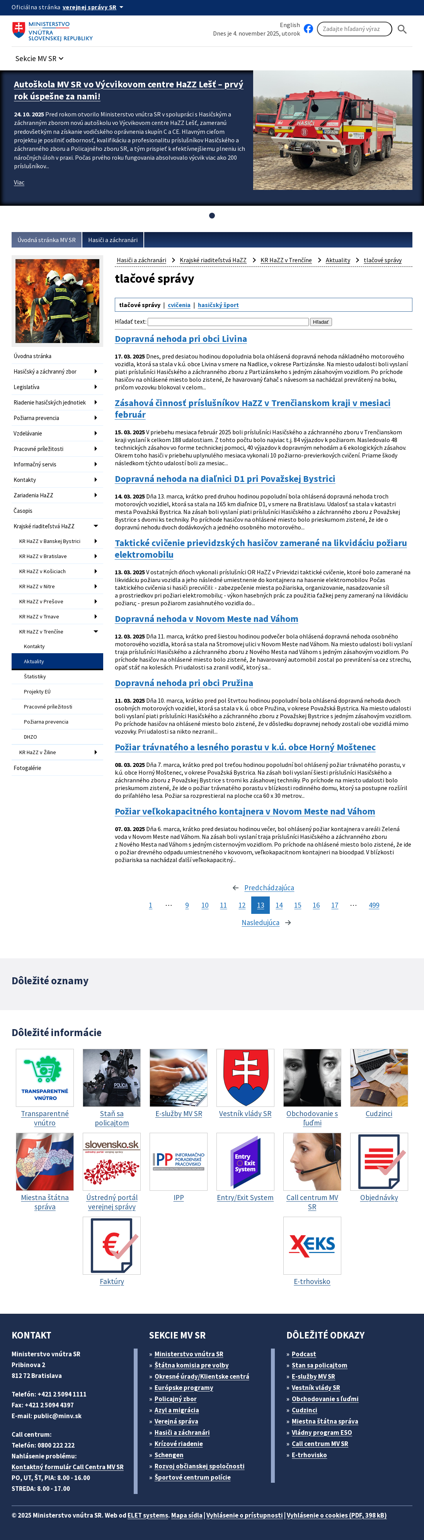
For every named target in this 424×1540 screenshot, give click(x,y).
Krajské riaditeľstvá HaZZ (44, 526)
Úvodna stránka (32, 356)
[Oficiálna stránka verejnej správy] (94, 7)
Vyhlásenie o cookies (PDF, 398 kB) (337, 1515)
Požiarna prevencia (36, 418)
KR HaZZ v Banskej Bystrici (49, 541)
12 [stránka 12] (241, 905)
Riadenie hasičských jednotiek (50, 402)
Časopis (23, 510)
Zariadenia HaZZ (33, 495)
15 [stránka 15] (297, 905)
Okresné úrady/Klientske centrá (202, 1376)
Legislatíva (26, 387)
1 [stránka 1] (150, 905)
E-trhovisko (309, 1455)
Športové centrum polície (193, 1477)
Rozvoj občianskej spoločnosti (200, 1466)
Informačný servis (35, 464)
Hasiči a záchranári (113, 240)
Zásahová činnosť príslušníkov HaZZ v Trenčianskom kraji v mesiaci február (253, 408)
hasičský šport (218, 305)
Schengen (169, 1455)
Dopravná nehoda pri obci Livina (181, 339)
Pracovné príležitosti (38, 448)
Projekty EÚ (37, 691)
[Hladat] (402, 29)
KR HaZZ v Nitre (37, 586)
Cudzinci (304, 1410)
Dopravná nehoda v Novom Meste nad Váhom (206, 619)
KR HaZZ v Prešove (41, 601)
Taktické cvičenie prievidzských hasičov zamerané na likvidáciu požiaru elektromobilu (261, 548)
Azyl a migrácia (177, 1410)
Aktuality (34, 661)
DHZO (30, 736)
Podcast (304, 1354)
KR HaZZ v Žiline (37, 752)
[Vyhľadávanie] (354, 29)
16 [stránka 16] (316, 905)
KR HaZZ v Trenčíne (41, 631)
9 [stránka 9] (187, 905)
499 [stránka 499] (374, 905)
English (290, 25)
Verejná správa (176, 1421)
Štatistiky (35, 676)
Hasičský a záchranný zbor (45, 371)
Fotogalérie (27, 768)
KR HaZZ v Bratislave (43, 556)
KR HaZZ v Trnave (39, 616)
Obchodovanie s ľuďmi (325, 1399)
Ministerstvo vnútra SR (189, 1354)
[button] (40, 56)
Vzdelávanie (28, 433)
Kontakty (25, 479)
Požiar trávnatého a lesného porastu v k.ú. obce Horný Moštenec (245, 747)
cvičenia (179, 305)
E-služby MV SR (313, 1376)
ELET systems (148, 1515)
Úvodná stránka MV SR (46, 240)
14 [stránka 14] (279, 905)
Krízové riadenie (179, 1443)
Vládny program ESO (322, 1432)
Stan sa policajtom (319, 1365)
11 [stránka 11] (223, 905)
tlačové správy (383, 260)
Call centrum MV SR (320, 1443)
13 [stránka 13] (260, 905)
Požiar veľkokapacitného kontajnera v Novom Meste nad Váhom (245, 811)
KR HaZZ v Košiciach (42, 571)
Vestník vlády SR (316, 1387)
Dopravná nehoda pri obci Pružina (184, 683)
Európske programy (184, 1387)
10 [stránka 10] (204, 905)
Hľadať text (130, 321)
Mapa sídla (187, 1515)
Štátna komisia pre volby (192, 1365)
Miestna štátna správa (325, 1421)
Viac (19, 182)
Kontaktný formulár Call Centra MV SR (68, 1467)
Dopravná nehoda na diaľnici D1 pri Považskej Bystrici (225, 479)
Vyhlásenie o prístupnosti (244, 1515)
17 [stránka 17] (334, 905)
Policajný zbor (176, 1399)
